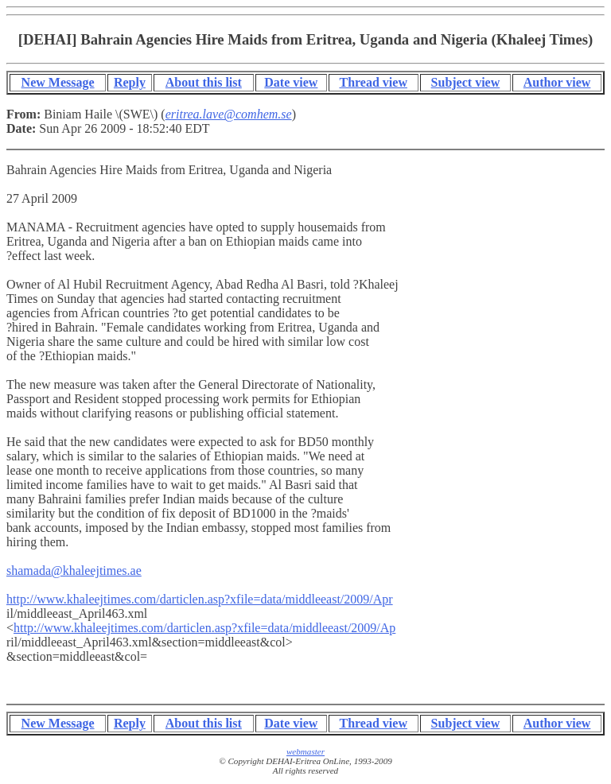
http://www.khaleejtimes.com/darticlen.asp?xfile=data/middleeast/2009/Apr (199, 599)
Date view (290, 82)
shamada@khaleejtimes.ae (74, 570)
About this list (203, 82)
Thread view (373, 82)
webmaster (305, 751)
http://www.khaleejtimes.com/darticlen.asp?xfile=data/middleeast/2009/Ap (204, 628)
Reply (130, 82)
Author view (557, 82)
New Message (58, 82)
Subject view (465, 82)
